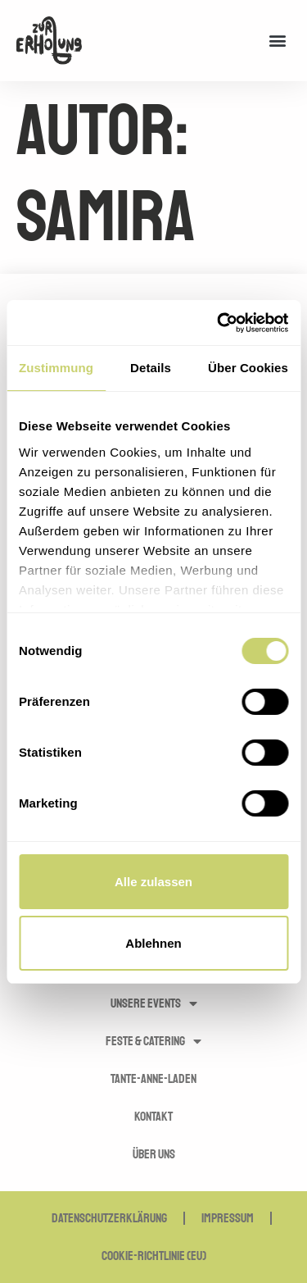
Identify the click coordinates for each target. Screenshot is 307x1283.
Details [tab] (150, 368)
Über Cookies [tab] (248, 368)
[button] (277, 40)
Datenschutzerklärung (109, 1218)
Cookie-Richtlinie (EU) (154, 1256)
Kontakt (153, 1116)
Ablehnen (153, 943)
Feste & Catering (153, 1041)
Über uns (154, 1154)
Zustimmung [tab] (56, 368)
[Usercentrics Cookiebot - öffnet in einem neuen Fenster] (218, 323)
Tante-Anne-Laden (153, 1079)
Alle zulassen (153, 882)
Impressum (227, 1218)
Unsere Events (154, 1003)
